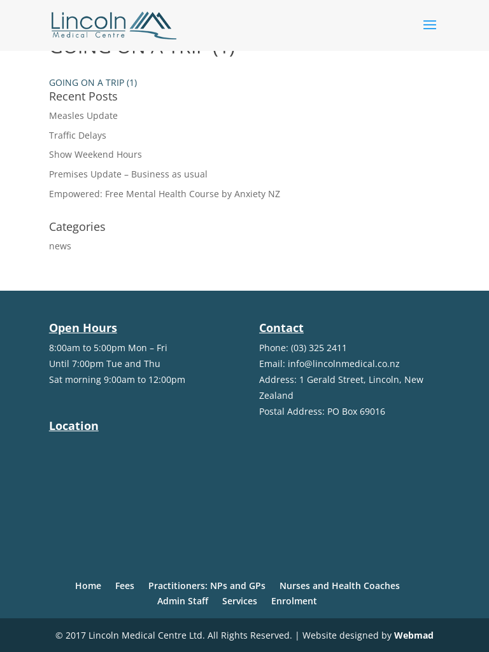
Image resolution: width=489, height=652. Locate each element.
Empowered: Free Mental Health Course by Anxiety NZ (164, 194)
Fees (124, 585)
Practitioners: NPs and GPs (207, 585)
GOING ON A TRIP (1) (93, 82)
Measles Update (83, 115)
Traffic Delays (77, 135)
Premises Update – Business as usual (128, 174)
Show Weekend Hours (95, 154)
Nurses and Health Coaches (340, 585)
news (60, 246)
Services (239, 601)
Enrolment (294, 601)
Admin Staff (182, 601)
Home (88, 585)
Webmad (414, 635)
